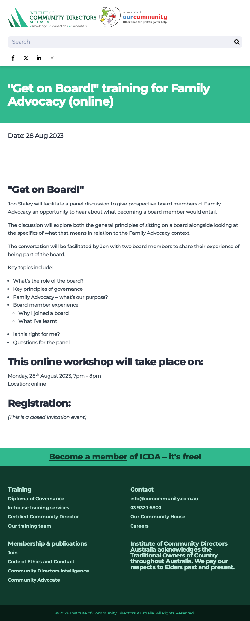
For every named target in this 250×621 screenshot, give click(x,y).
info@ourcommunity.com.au (164, 498)
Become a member (88, 456)
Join (13, 553)
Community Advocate (34, 580)
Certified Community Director (43, 517)
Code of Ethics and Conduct (41, 562)
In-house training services (38, 508)
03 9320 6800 (145, 508)
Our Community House (157, 517)
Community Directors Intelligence (48, 571)
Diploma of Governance (36, 498)
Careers (139, 526)
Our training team (29, 526)
